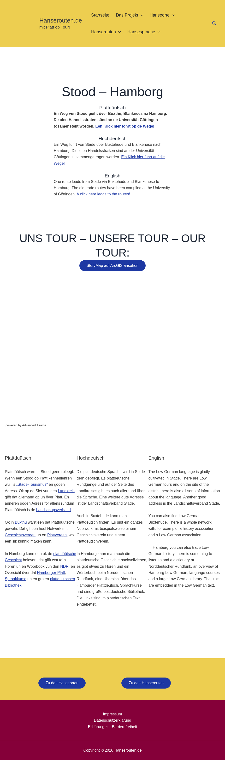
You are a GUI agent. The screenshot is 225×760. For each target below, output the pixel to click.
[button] (140, 15)
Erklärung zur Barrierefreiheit (112, 727)
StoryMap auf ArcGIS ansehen (112, 265)
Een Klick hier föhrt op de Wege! (124, 126)
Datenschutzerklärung (112, 720)
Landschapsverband (53, 510)
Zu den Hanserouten (146, 683)
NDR (64, 566)
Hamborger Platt (51, 573)
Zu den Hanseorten (62, 683)
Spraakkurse (15, 579)
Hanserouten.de (60, 20)
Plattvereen (57, 535)
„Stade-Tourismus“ (32, 484)
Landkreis (66, 491)
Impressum (112, 714)
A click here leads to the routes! (103, 194)
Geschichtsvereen (20, 535)
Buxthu (21, 522)
